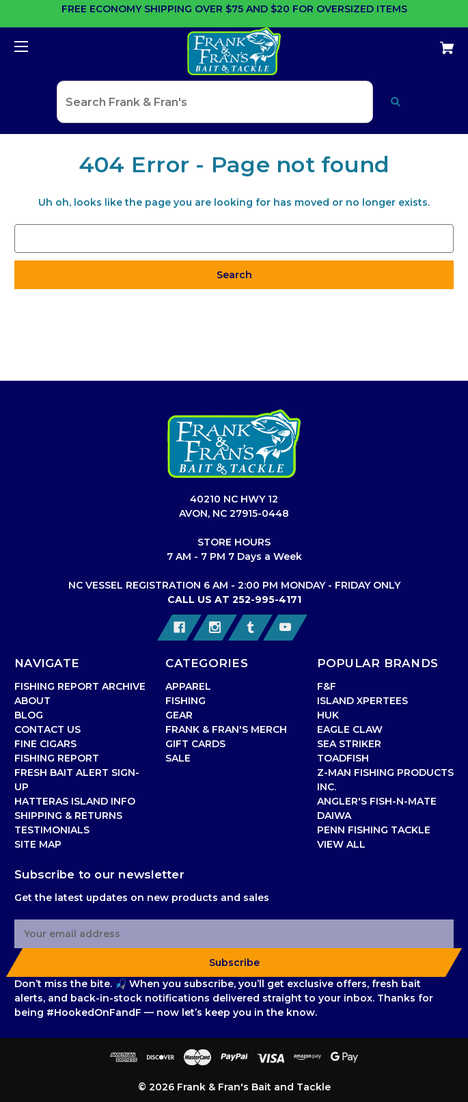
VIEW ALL (341, 844)
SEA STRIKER (349, 744)
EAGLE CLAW (350, 729)
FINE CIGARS (45, 744)
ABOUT (32, 701)
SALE (178, 758)
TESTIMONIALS (52, 830)
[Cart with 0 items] (410, 42)
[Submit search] (395, 102)
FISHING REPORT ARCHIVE (80, 686)
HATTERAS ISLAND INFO (74, 801)
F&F (326, 686)
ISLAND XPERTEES (362, 701)
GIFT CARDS (195, 744)
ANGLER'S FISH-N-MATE (377, 801)
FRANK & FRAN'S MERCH (226, 729)
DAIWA (334, 815)
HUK (328, 715)
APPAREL (188, 686)
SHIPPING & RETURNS (68, 815)
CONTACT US (47, 729)
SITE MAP (37, 844)
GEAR (179, 715)
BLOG (28, 715)
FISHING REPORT (56, 758)
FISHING (185, 701)
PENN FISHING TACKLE (373, 830)
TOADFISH (343, 758)
